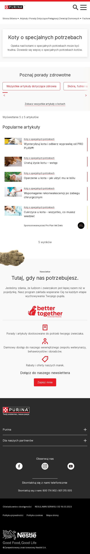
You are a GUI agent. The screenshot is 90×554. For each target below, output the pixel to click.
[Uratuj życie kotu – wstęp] (13, 162)
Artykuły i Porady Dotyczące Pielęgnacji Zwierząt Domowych (49, 18)
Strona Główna (10, 18)
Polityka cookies (35, 515)
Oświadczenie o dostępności (17, 506)
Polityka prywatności (13, 515)
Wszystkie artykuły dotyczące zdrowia (31, 86)
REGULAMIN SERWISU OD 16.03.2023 (53, 506)
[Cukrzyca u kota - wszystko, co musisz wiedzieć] (13, 211)
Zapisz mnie (45, 382)
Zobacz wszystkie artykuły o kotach (45, 103)
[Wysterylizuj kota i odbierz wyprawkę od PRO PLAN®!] (13, 141)
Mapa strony (52, 515)
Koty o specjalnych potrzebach (39, 139)
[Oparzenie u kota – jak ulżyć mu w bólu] (13, 177)
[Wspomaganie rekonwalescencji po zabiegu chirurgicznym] (13, 192)
